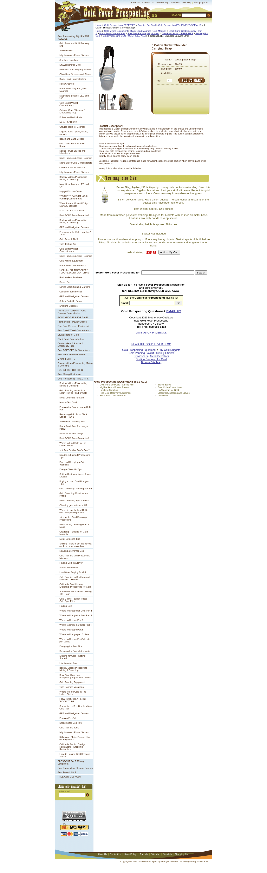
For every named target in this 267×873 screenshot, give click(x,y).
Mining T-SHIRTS (68, 122)
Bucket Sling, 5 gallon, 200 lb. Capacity (138, 187)
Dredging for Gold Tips (70, 646)
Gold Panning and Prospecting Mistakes (74, 556)
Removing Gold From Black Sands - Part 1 (73, 415)
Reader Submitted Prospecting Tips (74, 456)
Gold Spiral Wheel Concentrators (68, 104)
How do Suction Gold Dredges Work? (74, 755)
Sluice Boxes (66, 50)
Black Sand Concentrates (112, 33)
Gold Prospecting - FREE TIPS (73, 378)
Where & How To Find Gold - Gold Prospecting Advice (73, 511)
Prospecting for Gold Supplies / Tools (75, 233)
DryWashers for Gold (69, 65)
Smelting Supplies (68, 60)
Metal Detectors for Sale (71, 397)
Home (99, 25)
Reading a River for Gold (71, 551)
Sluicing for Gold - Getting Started (72, 657)
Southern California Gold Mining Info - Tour (75, 592)
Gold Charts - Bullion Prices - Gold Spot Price (74, 599)
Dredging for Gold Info (70, 723)
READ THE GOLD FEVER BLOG (151, 344)
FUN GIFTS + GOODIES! (72, 210)
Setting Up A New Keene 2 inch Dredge (75, 475)
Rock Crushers (66, 83)
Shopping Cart (201, 2)
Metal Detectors (159, 356)
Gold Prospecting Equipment (139, 349)
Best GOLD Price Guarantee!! (74, 215)
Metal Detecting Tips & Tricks (74, 500)
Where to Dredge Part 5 (71, 629)
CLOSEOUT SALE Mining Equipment (71, 762)
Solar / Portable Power (70, 301)
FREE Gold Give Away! (71, 433)
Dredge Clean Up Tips (70, 469)
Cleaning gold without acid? (73, 505)
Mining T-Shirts (165, 353)
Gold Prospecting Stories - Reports (75, 768)
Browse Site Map (151, 362)
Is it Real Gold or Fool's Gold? (74, 450)
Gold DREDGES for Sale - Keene (72, 144)
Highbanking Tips (68, 663)
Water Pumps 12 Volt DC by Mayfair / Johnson (73, 204)
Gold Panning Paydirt (141, 353)
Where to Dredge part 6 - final (74, 634)
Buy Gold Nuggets (169, 349)
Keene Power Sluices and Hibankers (72, 152)
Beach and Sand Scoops (71, 139)
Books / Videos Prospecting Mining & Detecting (73, 178)
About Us (135, 2)
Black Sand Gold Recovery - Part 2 (73, 427)
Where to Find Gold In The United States (72, 444)
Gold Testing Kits (67, 244)
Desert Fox (65, 282)
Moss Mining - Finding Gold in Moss (74, 525)
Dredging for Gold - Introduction (75, 651)
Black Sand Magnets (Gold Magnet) (72, 89)
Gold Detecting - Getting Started (75, 488)
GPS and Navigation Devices (74, 227)
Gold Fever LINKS (68, 239)
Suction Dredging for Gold (151, 359)
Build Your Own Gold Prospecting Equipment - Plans (75, 676)
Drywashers (141, 356)
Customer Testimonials (70, 291)
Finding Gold (65, 606)
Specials (175, 2)
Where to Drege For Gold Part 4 (75, 625)
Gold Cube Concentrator (170, 387)
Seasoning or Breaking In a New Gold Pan (75, 707)
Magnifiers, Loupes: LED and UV (74, 96)
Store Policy (162, 2)
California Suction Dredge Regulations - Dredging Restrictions (72, 746)
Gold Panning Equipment (72, 682)
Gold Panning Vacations (71, 687)
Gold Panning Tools (69, 727)
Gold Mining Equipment (71, 260)
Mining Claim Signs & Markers (74, 287)
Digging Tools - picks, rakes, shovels (73, 132)
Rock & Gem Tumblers (70, 277)
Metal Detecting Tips (69, 539)
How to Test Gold (68, 402)
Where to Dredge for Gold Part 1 (75, 610)
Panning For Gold (68, 718)
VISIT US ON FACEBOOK (151, 332)
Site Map (186, 2)
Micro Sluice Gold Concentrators (75, 162)
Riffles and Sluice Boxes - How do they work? (74, 738)
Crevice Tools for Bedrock (72, 127)
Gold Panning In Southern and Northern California (74, 578)
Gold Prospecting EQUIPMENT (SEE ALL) (73, 37)
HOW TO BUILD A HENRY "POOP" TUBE (72, 700)
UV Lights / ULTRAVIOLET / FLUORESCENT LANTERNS (74, 271)
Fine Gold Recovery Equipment (75, 69)
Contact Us (148, 2)
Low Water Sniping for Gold (73, 572)
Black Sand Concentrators (72, 79)
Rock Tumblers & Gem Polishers (75, 158)
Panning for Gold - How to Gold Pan (75, 408)
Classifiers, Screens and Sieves (75, 74)
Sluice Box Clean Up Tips (72, 421)
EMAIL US (173, 311)
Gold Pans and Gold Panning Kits (74, 44)
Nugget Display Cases (70, 191)
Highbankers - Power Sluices (74, 55)
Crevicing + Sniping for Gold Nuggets (73, 532)
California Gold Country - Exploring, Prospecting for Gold (75, 585)
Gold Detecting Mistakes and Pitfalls (74, 494)
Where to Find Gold (69, 567)
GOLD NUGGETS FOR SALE (73, 317)
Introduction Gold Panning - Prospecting (73, 518)
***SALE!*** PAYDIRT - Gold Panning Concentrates (73, 197)
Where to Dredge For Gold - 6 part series (74, 640)
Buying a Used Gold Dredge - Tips (74, 482)
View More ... (164, 395)
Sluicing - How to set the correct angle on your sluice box (75, 544)
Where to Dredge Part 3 (71, 620)
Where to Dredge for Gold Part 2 (75, 615)
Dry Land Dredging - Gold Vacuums (72, 463)
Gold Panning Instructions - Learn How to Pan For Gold (73, 391)
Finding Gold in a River (71, 563)
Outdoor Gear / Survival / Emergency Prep (72, 111)
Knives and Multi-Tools (70, 117)
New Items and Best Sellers (71, 354)
